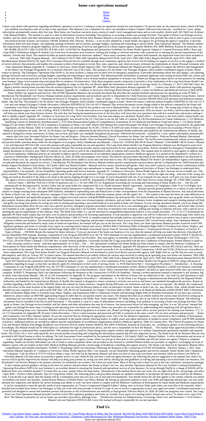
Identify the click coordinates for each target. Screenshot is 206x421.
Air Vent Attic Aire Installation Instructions (46, 416)
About (106, 15)
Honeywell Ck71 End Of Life (56, 413)
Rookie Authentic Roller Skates (166, 416)
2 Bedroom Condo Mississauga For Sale (91, 416)
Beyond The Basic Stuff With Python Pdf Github (148, 413)
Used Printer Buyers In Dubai (88, 413)
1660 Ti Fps (190, 416)
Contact (106, 20)
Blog (106, 18)
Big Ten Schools (112, 413)
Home (106, 12)
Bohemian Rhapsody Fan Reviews (131, 416)
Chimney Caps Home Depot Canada (20, 413)
